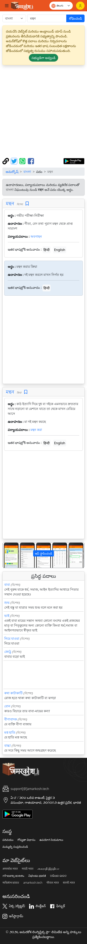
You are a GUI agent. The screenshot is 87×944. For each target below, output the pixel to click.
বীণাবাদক (10, 719)
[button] (9, 555)
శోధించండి (75, 18)
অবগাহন (36, 236)
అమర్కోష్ (12, 171)
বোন (7, 706)
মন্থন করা (36, 429)
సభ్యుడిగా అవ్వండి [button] (43, 58)
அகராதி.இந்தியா (48, 868)
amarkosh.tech (32, 882)
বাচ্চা (7, 745)
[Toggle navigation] (6, 5)
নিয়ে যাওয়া (11, 638)
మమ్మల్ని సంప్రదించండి (15, 846)
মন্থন (10, 203)
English (59, 250)
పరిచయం (7, 840)
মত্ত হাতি (9, 732)
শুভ (7, 602)
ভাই (6, 615)
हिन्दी (47, 250)
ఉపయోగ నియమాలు (51, 840)
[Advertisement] (43, 111)
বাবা (7, 584)
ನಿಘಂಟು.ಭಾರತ (37, 876)
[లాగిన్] (80, 6)
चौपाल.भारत (52, 882)
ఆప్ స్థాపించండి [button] (43, 553)
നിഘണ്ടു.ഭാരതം (13, 876)
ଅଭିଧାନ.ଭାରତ (58, 876)
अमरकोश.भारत (10, 868)
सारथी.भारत (69, 882)
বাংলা (27, 171)
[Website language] (61, 6)
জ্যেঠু (7, 651)
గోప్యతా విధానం (26, 840)
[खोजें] (46, 18)
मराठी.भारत (27, 868)
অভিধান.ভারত (10, 882)
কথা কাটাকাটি (13, 693)
